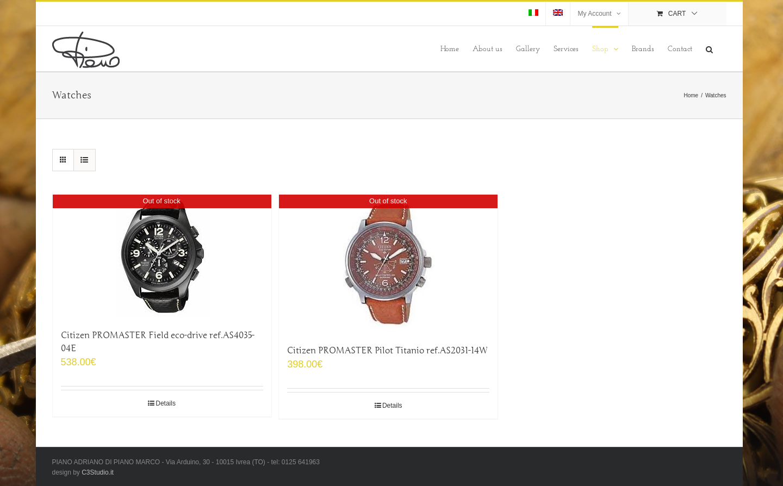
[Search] (709, 48)
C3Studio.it (98, 472)
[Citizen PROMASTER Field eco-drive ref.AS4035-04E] (162, 256)
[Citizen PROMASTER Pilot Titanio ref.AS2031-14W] (388, 264)
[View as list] (84, 160)
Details (166, 403)
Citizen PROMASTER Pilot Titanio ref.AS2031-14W (387, 350)
